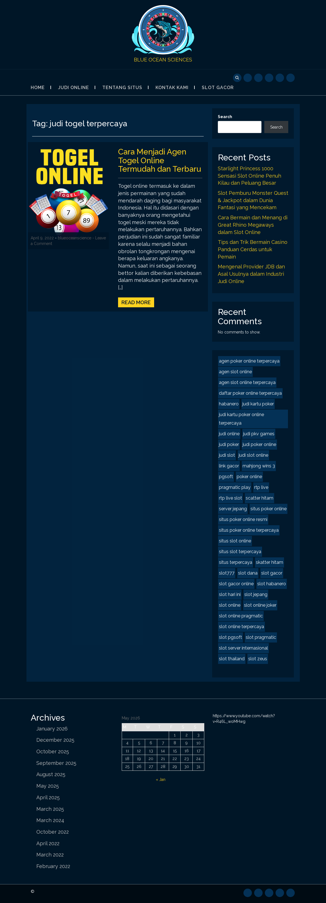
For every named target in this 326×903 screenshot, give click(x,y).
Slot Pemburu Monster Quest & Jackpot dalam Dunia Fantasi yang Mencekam (253, 200)
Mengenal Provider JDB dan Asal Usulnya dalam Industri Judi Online (251, 274)
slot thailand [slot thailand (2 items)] (232, 658)
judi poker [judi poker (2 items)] (229, 444)
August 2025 (50, 774)
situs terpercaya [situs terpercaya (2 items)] (235, 562)
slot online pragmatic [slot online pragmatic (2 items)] (241, 616)
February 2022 (53, 866)
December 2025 (55, 740)
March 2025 (50, 809)
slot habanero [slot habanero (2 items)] (271, 583)
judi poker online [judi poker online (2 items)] (259, 444)
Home (38, 87)
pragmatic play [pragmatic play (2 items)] (234, 487)
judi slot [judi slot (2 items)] (227, 455)
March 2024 (50, 820)
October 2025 (52, 751)
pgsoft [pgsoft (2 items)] (226, 476)
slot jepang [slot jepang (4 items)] (255, 594)
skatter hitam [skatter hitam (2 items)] (269, 562)
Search (225, 116)
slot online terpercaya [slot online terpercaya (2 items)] (241, 626)
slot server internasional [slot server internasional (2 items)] (243, 648)
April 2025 (48, 797)
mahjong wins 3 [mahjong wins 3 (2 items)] (259, 466)
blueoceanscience (74, 238)
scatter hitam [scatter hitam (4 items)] (259, 498)
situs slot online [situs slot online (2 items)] (235, 541)
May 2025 (47, 786)
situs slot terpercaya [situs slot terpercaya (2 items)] (240, 551)
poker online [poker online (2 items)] (249, 476)
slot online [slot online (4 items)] (229, 605)
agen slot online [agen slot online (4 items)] (235, 371)
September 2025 (56, 763)
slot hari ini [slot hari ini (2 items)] (230, 594)
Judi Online (73, 87)
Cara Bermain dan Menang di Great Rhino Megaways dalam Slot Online (252, 225)
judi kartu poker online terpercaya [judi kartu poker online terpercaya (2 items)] (241, 419)
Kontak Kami (172, 87)
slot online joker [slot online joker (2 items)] (260, 605)
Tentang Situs (122, 87)
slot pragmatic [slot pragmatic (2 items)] (261, 637)
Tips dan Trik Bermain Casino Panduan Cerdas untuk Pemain (252, 249)
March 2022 (50, 855)
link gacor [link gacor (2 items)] (229, 466)
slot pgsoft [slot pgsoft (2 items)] (230, 637)
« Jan (160, 779)
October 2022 (52, 832)
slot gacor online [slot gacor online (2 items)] (236, 583)
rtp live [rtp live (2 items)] (261, 487)
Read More (136, 302)
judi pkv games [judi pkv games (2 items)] (258, 433)
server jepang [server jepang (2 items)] (233, 508)
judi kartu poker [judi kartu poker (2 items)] (258, 404)
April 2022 (47, 843)
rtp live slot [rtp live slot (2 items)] (230, 498)
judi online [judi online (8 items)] (229, 433)
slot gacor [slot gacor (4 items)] (271, 573)
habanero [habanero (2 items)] (229, 404)
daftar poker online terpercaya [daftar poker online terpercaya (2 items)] (250, 393)
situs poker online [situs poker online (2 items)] (268, 508)
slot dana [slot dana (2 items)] (248, 573)
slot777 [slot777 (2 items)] (226, 573)
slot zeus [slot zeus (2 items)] (257, 658)
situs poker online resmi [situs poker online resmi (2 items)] (243, 519)
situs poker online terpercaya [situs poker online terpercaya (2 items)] (249, 530)
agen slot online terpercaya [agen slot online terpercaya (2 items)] (247, 382)
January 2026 (52, 729)
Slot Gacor (218, 87)
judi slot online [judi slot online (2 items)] (253, 455)
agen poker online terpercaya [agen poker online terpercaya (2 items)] (249, 361)
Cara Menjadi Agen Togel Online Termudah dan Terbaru (160, 160)
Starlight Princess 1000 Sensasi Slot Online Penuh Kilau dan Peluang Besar (249, 175)
